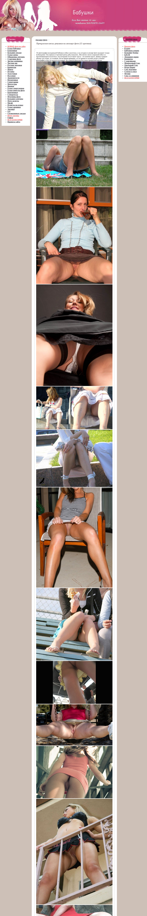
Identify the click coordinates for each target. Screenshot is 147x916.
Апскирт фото (41, 40)
